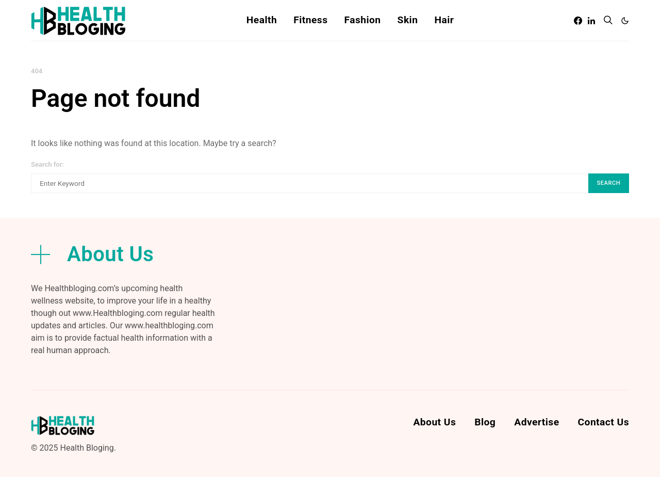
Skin (408, 20)
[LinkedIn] (591, 21)
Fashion (362, 20)
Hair (444, 20)
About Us (434, 422)
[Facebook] (578, 21)
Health (261, 20)
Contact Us (603, 422)
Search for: (47, 164)
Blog (485, 422)
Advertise (536, 422)
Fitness (310, 20)
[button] (625, 21)
